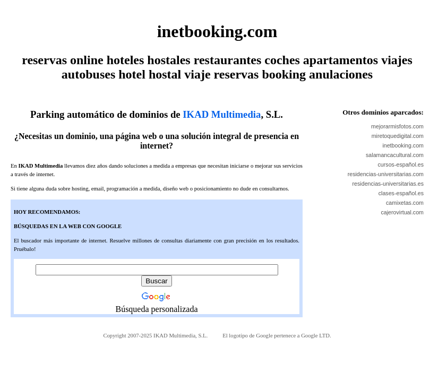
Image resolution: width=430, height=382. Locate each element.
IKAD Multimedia (222, 114)
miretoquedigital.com (398, 136)
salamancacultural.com (395, 155)
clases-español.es (401, 193)
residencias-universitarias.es (388, 183)
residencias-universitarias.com (386, 174)
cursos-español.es (401, 164)
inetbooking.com (403, 145)
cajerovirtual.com (402, 212)
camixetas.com (405, 202)
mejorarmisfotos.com (397, 126)
